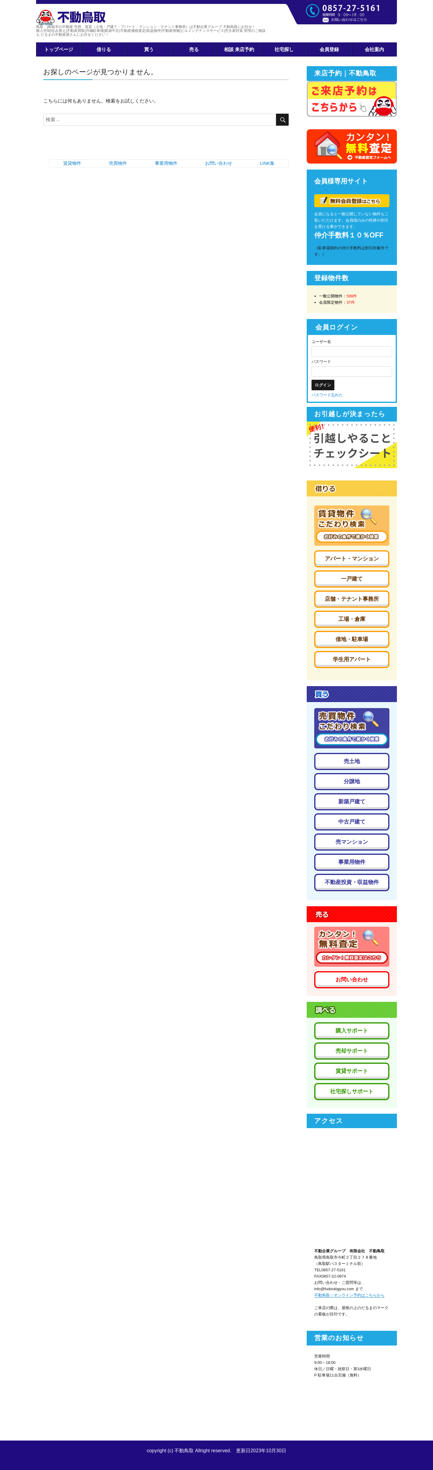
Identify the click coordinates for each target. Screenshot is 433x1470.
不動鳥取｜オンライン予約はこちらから (349, 1295)
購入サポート (352, 1031)
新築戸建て (351, 802)
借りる (104, 49)
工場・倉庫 (351, 619)
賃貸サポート (352, 1071)
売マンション (352, 842)
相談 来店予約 (239, 49)
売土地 (352, 761)
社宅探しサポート (351, 1091)
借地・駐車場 (352, 639)
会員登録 (329, 49)
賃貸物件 (72, 163)
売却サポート (352, 1051)
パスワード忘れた (327, 395)
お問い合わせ (218, 163)
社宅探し (284, 49)
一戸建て (352, 579)
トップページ (58, 49)
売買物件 (118, 163)
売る (194, 49)
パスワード (321, 361)
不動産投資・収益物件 (352, 882)
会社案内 (374, 49)
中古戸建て (351, 822)
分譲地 (352, 781)
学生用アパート (352, 659)
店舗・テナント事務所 (352, 599)
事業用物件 (166, 163)
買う (149, 49)
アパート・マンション (352, 559)
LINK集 (267, 163)
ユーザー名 (321, 341)
